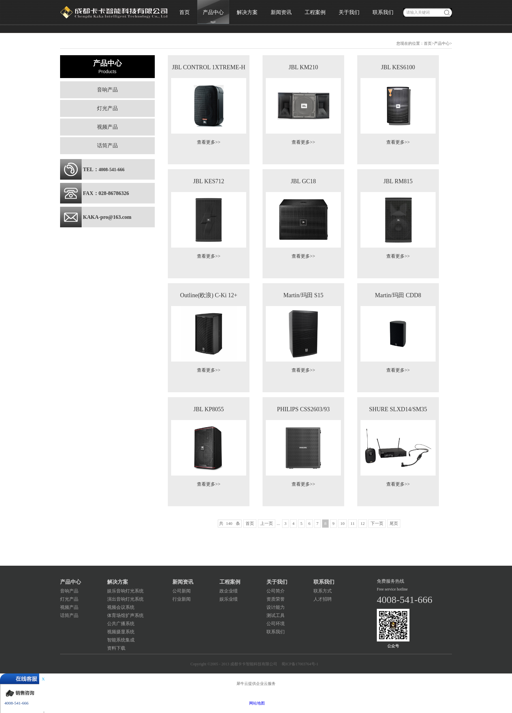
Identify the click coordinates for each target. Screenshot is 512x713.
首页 (184, 12)
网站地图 (256, 703)
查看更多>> (208, 142)
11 (352, 523)
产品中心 (442, 43)
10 (342, 523)
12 (362, 523)
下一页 (377, 523)
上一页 (266, 523)
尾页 (394, 523)
